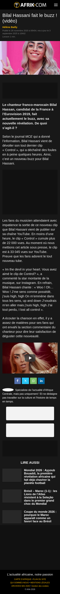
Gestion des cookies (40, 586)
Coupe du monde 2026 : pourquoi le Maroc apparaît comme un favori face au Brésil (40, 516)
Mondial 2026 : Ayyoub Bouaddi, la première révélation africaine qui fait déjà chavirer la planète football (39, 477)
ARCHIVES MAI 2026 (20, 586)
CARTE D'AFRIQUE (22, 579)
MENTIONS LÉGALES (40, 583)
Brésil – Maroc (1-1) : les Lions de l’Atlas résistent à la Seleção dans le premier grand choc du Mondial (40, 497)
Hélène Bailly (9, 27)
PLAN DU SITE (39, 579)
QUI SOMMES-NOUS (19, 583)
